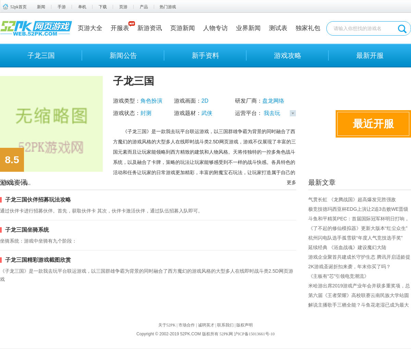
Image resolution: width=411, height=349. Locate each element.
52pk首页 (18, 6)
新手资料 (205, 55)
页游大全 (90, 28)
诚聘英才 (206, 325)
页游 (123, 6)
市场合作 (186, 325)
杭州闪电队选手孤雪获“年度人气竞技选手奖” (355, 238)
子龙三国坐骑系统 (27, 230)
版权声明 (244, 325)
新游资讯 (149, 28)
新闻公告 (123, 55)
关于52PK (167, 325)
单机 (82, 6)
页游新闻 (182, 28)
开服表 (120, 28)
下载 (103, 6)
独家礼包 (308, 28)
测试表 (278, 28)
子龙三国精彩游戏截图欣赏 (38, 260)
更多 (291, 182)
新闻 (41, 6)
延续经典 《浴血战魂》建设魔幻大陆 (347, 247)
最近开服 (373, 123)
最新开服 (370, 55)
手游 (62, 6)
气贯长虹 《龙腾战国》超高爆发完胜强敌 (352, 199)
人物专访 (215, 28)
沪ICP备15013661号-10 (254, 334)
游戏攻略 (287, 55)
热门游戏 (168, 6)
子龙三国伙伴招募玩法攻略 (38, 200)
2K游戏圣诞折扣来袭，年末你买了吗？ (349, 266)
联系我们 (225, 325)
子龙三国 (41, 55)
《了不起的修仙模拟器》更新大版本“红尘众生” (357, 228)
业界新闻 (248, 28)
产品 (144, 6)
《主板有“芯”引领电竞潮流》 (338, 276)
